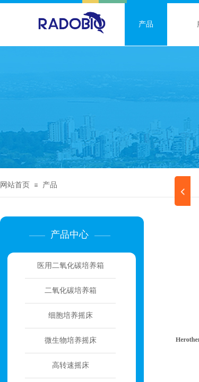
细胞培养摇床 (70, 315)
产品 (146, 24)
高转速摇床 (70, 365)
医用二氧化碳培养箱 (70, 266)
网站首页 (15, 185)
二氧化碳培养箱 (71, 290)
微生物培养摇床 (71, 340)
